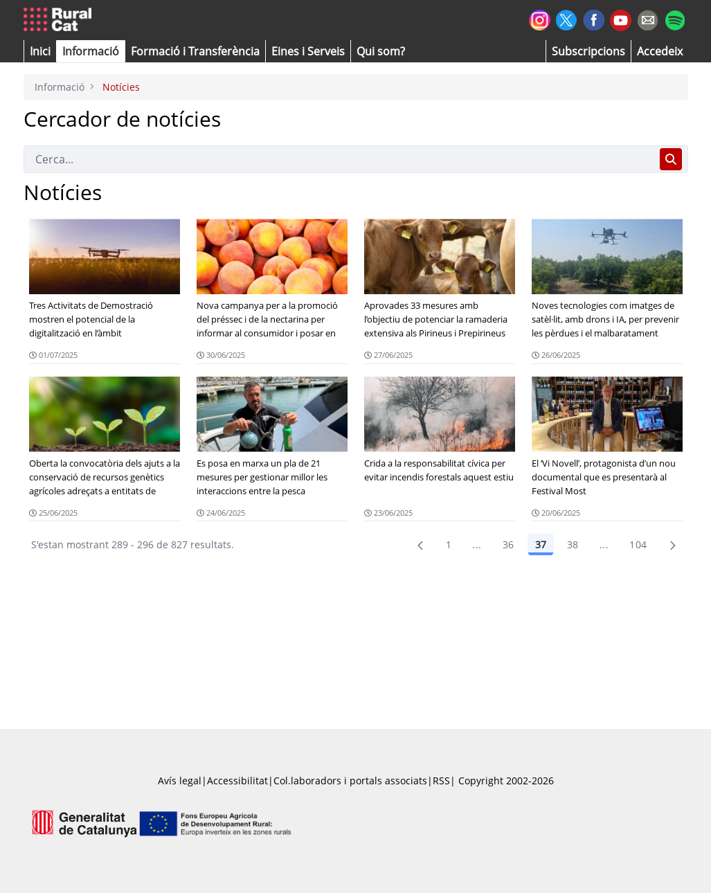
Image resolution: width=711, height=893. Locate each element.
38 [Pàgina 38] (573, 544)
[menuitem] (195, 51)
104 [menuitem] (638, 544)
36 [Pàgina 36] (508, 544)
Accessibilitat (237, 780)
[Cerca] (339, 159)
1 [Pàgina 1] (448, 544)
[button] (40, 51)
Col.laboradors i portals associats (350, 780)
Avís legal (179, 780)
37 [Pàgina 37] (540, 544)
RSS (441, 780)
